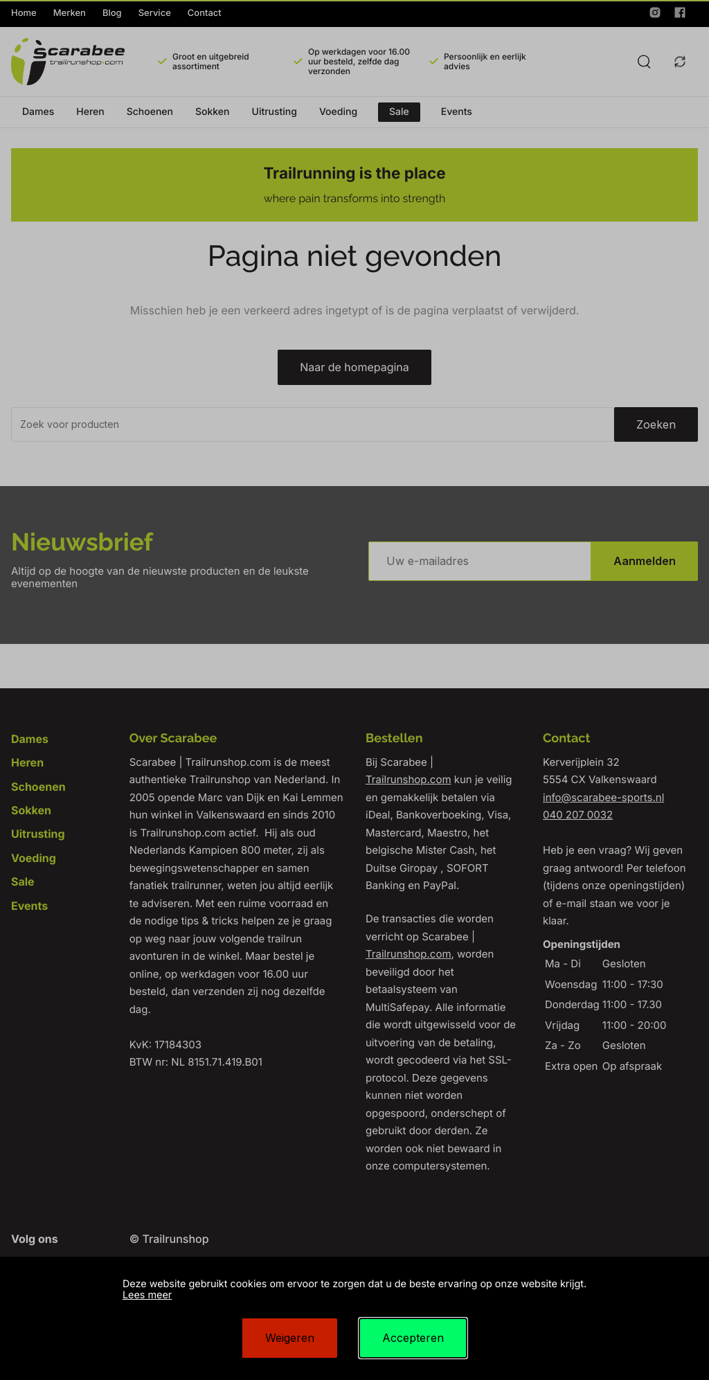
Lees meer (147, 1295)
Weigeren (289, 1338)
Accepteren (413, 1338)
